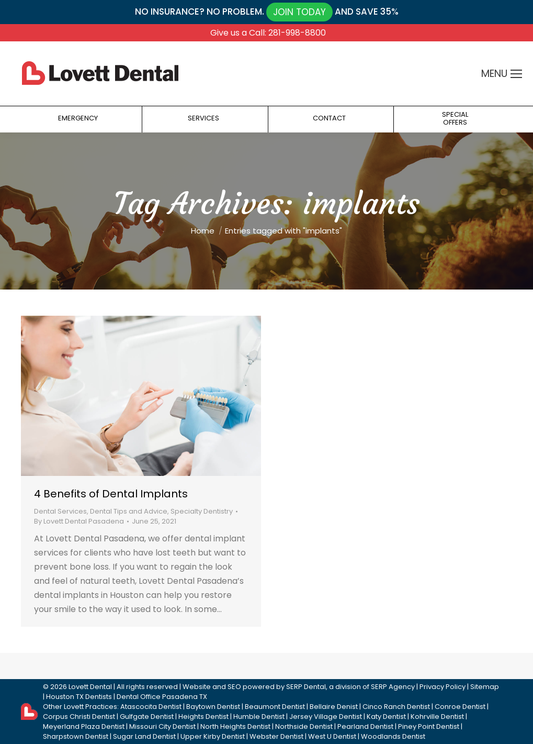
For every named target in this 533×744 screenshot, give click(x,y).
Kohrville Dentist (437, 716)
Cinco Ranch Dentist (396, 707)
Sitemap (484, 687)
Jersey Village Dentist (325, 716)
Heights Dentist (203, 716)
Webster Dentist (276, 736)
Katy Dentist (386, 716)
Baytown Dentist (213, 707)
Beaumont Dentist (275, 707)
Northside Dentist (304, 726)
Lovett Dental (90, 687)
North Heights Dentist (235, 726)
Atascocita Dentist (151, 707)
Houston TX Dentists (79, 697)
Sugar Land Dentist (144, 736)
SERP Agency (393, 687)
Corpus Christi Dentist (79, 716)
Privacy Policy (442, 687)
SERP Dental (306, 687)
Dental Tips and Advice (128, 511)
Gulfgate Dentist (147, 716)
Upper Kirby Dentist (212, 736)
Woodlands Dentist (393, 736)
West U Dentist (332, 736)
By (79, 521)
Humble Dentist (259, 716)
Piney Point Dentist (428, 726)
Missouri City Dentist (162, 726)
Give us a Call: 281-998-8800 (268, 33)
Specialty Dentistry (202, 511)
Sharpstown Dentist (75, 736)
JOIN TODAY (299, 12)
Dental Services (60, 511)
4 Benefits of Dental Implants (111, 493)
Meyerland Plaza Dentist (83, 726)
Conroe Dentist (460, 707)
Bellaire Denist (334, 707)
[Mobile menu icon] (516, 74)
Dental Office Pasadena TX (162, 697)
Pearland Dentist (365, 726)
